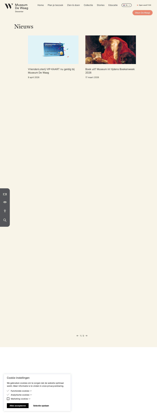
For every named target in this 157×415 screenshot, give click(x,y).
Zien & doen (73, 5)
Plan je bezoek (55, 5)
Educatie (113, 5)
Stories (101, 5)
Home (41, 5)
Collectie (88, 5)
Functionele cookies (21, 391)
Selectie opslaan (41, 405)
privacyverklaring (55, 386)
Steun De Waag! (142, 12)
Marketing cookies (21, 399)
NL (126, 5)
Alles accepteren (18, 405)
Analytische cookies (21, 395)
